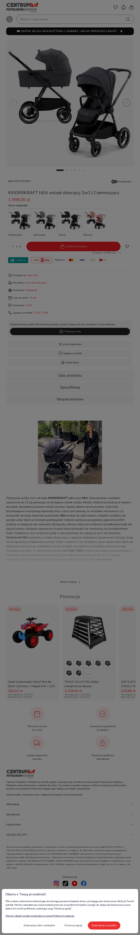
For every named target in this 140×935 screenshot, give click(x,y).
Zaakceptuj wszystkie (104, 925)
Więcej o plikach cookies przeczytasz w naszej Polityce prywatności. (40, 916)
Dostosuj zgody (73, 925)
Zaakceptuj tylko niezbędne (39, 925)
